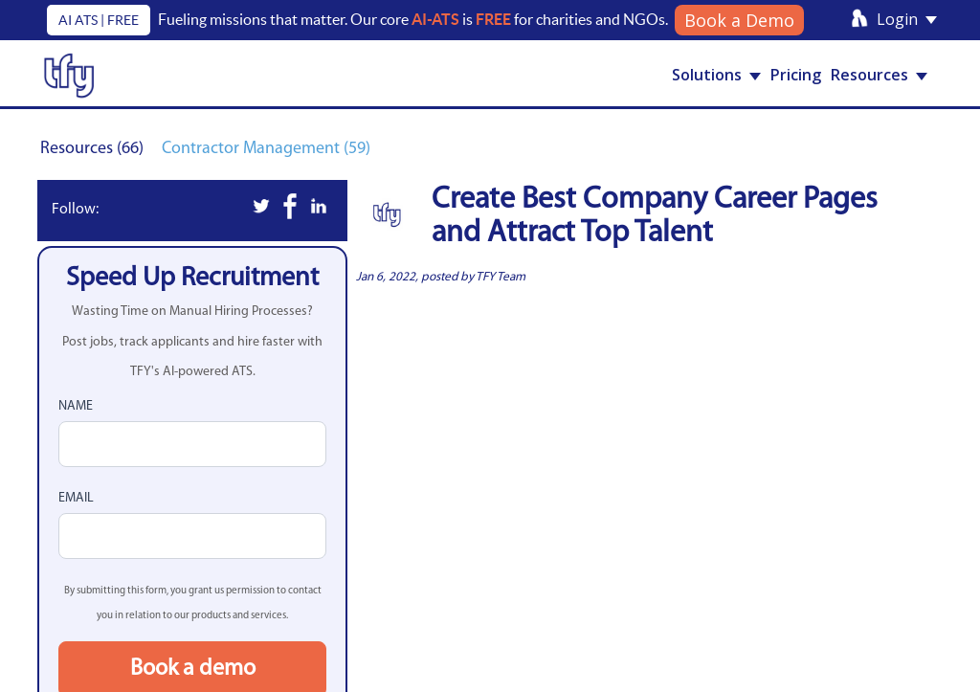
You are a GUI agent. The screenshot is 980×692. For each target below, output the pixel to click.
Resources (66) (93, 149)
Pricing (795, 74)
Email (76, 498)
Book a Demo (739, 20)
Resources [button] (879, 74)
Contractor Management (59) (266, 149)
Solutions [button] (716, 74)
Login (907, 19)
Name (75, 406)
